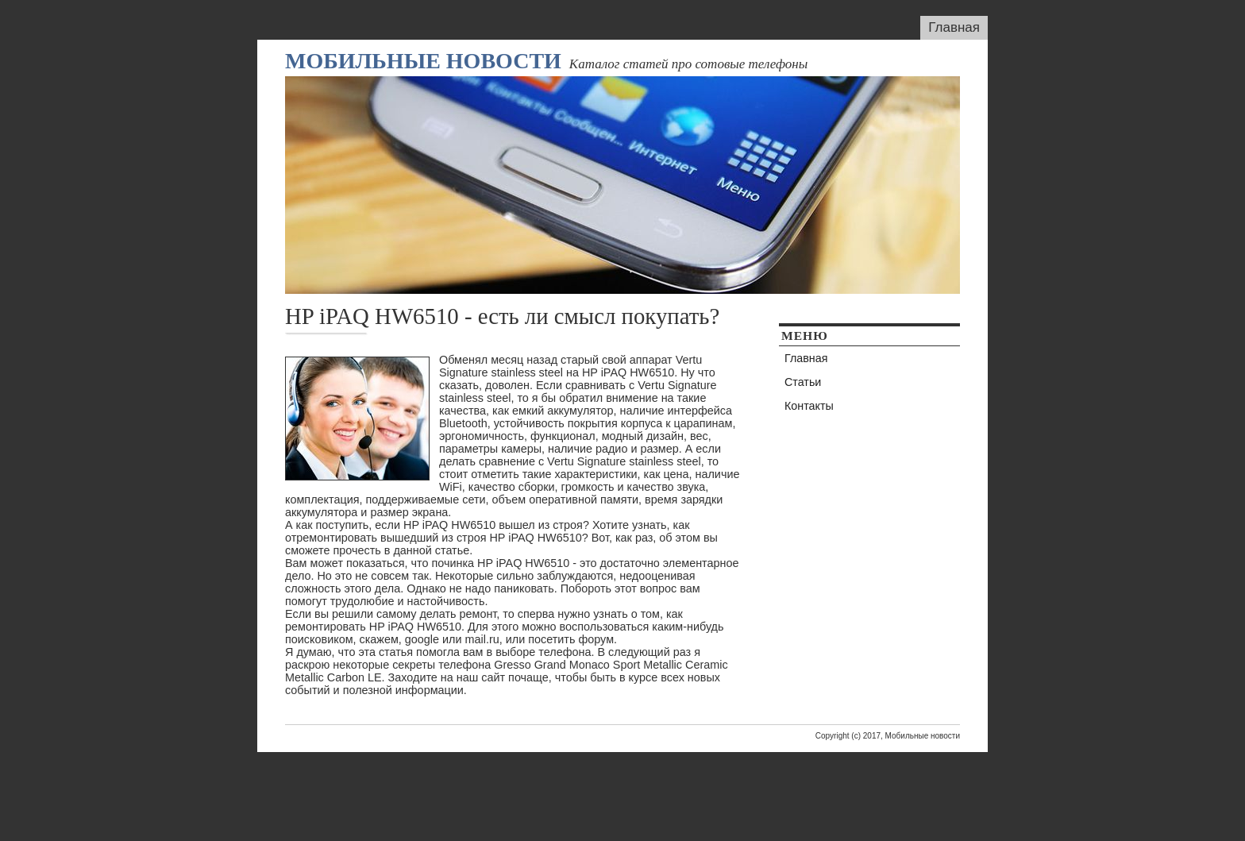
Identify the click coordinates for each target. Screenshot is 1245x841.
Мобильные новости (423, 60)
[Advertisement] (622, 788)
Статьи (802, 382)
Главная (954, 27)
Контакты (809, 405)
